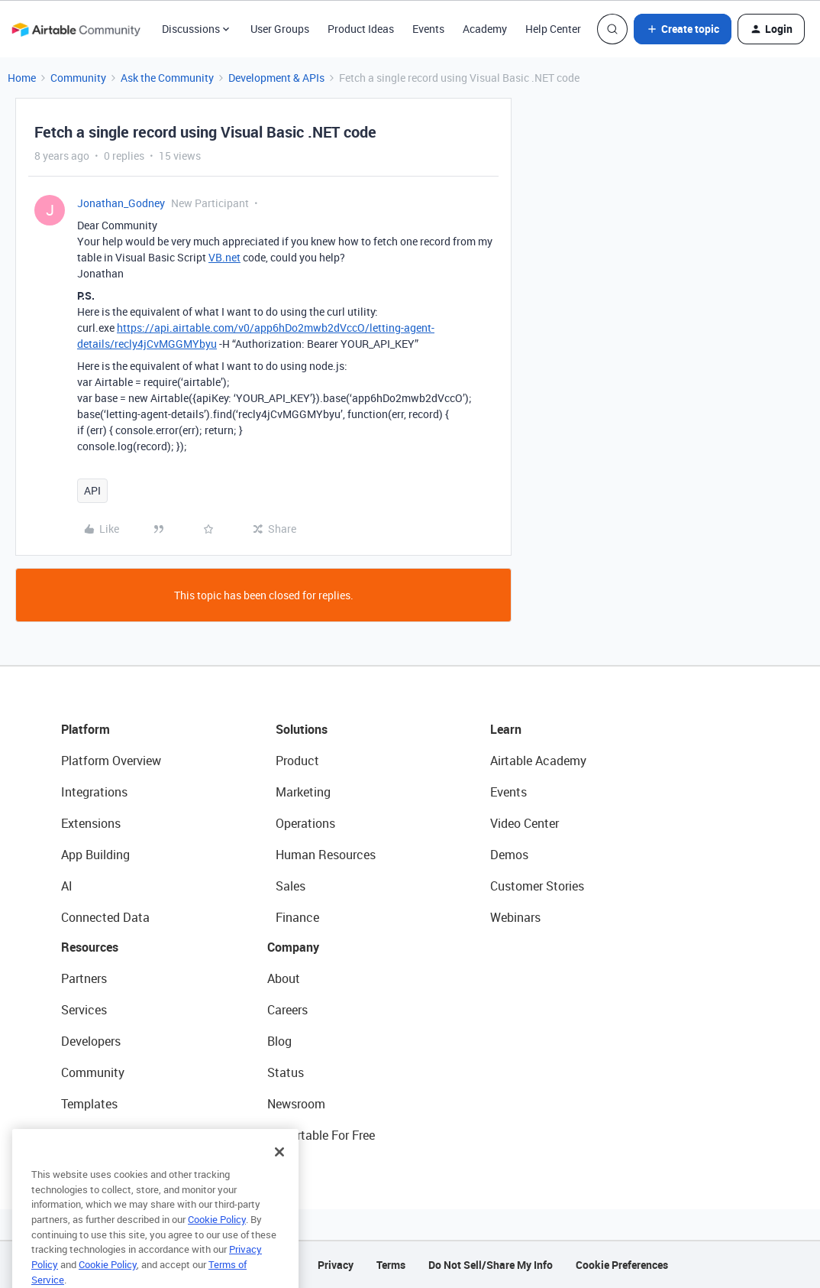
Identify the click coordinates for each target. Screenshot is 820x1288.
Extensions (91, 823)
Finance (297, 917)
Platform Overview (111, 760)
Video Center (524, 823)
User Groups (279, 28)
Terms (390, 1264)
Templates (89, 1103)
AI (67, 886)
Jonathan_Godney (121, 203)
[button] (682, 29)
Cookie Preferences (622, 1264)
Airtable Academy (538, 760)
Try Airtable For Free (321, 1135)
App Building (95, 854)
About (283, 978)
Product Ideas (361, 28)
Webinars (515, 917)
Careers (287, 1009)
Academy (485, 28)
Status (285, 1072)
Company (293, 947)
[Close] (279, 1175)
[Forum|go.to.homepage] (76, 29)
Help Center (553, 28)
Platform (85, 729)
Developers (91, 1041)
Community (78, 77)
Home (22, 77)
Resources (89, 947)
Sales (290, 886)
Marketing (303, 792)
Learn (505, 729)
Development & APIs (276, 77)
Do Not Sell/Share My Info (490, 1264)
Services (84, 1009)
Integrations (94, 792)
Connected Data (105, 917)
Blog (279, 1041)
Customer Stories (537, 886)
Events (428, 28)
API (92, 490)
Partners (84, 978)
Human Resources (326, 854)
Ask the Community (167, 77)
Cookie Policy (217, 1243)
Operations (305, 823)
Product (297, 760)
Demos (509, 854)
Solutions (302, 729)
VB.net (224, 257)
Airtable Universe (107, 1135)
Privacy (336, 1264)
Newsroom (296, 1103)
